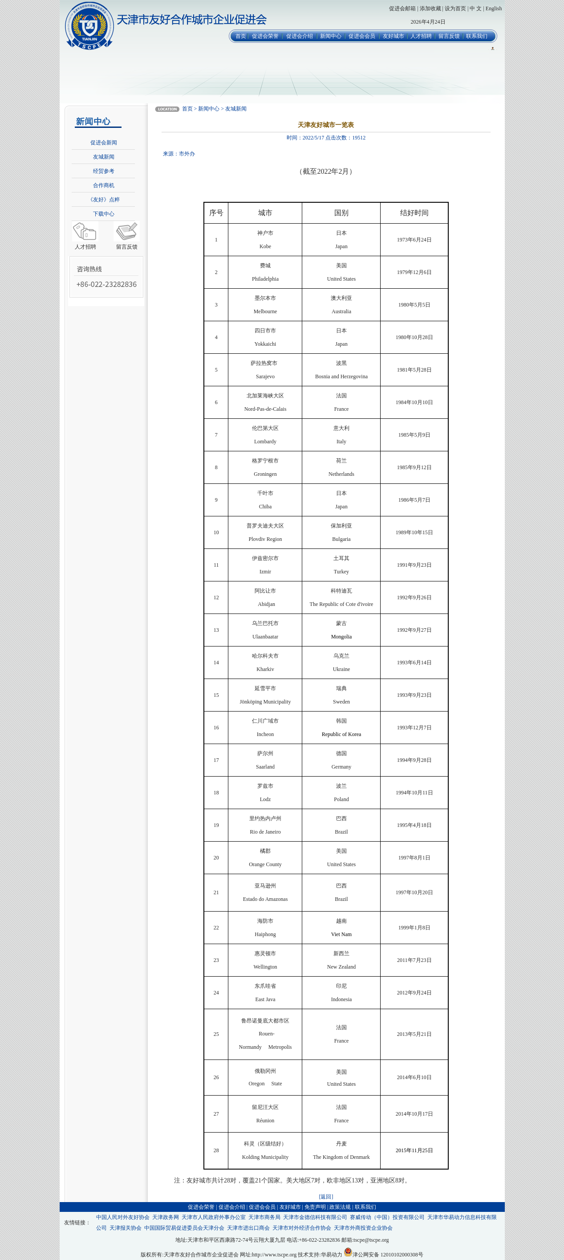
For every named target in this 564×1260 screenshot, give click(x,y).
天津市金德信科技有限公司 (315, 1217)
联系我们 (476, 36)
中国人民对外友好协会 (123, 1217)
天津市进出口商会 (248, 1228)
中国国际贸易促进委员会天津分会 (184, 1228)
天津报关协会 (126, 1228)
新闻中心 (330, 36)
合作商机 (103, 185)
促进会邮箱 (402, 8)
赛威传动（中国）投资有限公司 (387, 1217)
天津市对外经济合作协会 (301, 1228)
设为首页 (455, 8)
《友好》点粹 (104, 199)
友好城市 (393, 36)
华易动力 (331, 1255)
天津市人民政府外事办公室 (214, 1217)
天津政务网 (165, 1217)
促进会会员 (362, 36)
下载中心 (103, 214)
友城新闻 (103, 157)
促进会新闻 (103, 142)
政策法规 (340, 1207)
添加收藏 (430, 8)
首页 (240, 36)
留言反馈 (449, 36)
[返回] (326, 1197)
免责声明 (315, 1207)
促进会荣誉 (265, 36)
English (494, 8)
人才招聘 (421, 36)
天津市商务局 (264, 1217)
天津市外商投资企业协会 (363, 1228)
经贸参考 (103, 171)
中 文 (476, 8)
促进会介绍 (299, 36)
